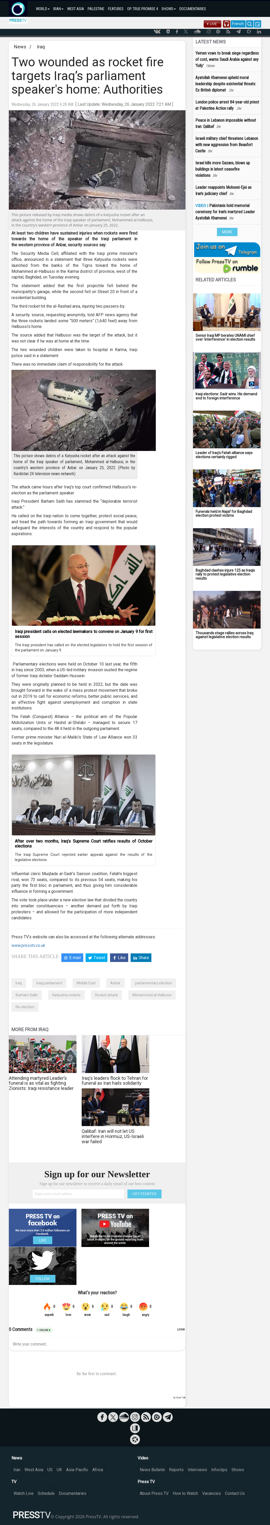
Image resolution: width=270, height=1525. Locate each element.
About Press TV (154, 1493)
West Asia (33, 1469)
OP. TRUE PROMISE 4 (142, 9)
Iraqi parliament (49, 983)
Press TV (146, 1481)
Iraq (41, 46)
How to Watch (185, 1493)
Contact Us (235, 1493)
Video (143, 1458)
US (50, 1469)
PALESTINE (96, 9)
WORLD (43, 9)
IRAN (58, 9)
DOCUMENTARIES (192, 9)
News (20, 46)
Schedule (46, 1493)
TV (13, 1481)
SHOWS (169, 9)
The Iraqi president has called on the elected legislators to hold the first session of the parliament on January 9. (83, 647)
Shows (238, 1469)
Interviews (197, 1469)
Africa (97, 1469)
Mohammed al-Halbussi (151, 995)
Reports (176, 1469)
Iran (17, 1469)
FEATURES (116, 9)
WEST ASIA (75, 9)
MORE (227, 232)
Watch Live (24, 1493)
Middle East (86, 983)
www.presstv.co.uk (28, 945)
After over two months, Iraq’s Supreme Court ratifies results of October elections (83, 844)
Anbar (115, 983)
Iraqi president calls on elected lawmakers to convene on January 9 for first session (83, 634)
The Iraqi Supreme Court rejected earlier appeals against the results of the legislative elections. (83, 857)
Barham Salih (27, 995)
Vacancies (211, 1493)
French (238, 23)
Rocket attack (106, 995)
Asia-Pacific (77, 1469)
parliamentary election (153, 983)
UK (59, 1469)
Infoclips (219, 1469)
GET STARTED (145, 1194)
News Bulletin (152, 1469)
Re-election (25, 1007)
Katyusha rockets (66, 995)
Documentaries (72, 1493)
